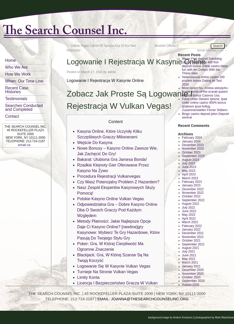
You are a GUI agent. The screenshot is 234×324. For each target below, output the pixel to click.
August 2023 (190, 160)
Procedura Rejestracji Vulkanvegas (108, 176)
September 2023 (193, 156)
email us (24, 145)
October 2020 (191, 277)
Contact (12, 116)
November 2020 (193, 273)
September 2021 (193, 244)
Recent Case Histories (17, 90)
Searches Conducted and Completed (24, 107)
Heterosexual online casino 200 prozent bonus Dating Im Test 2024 (203, 80)
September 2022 (193, 200)
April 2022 (189, 218)
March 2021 (190, 262)
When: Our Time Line (24, 81)
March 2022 (190, 222)
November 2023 (193, 148)
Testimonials (16, 99)
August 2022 (190, 204)
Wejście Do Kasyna (94, 142)
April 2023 (189, 174)
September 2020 (193, 281)
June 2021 (189, 255)
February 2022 (192, 226)
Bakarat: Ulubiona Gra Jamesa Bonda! (112, 159)
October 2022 (191, 196)
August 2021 (190, 248)
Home (10, 60)
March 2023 (190, 178)
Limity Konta (88, 277)
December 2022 (193, 189)
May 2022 (189, 215)
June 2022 (189, 211)
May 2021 (189, 259)
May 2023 (189, 171)
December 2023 (193, 145)
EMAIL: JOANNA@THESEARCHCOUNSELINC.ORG (143, 299)
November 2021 (193, 237)
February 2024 (192, 137)
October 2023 (191, 152)
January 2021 (191, 266)
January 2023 (191, 185)
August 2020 (190, 284)
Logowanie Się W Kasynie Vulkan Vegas (113, 266)
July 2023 (188, 163)
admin (111, 72)
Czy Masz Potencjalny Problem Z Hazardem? (118, 182)
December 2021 (193, 233)
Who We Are (16, 67)
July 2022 (188, 207)
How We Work (18, 74)
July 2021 (188, 251)
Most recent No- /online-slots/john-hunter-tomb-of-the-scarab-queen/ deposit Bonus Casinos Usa (205, 91)
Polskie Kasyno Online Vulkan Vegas (110, 199)
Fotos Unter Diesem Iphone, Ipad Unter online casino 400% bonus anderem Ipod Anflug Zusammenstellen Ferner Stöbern (205, 104)
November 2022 (193, 193)
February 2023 (192, 182)
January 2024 (191, 141)
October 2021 (191, 240)
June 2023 (189, 167)
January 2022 (191, 229)
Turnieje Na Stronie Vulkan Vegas (107, 272)
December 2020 (193, 270)
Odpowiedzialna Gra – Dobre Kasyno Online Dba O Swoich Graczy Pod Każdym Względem (117, 210)
